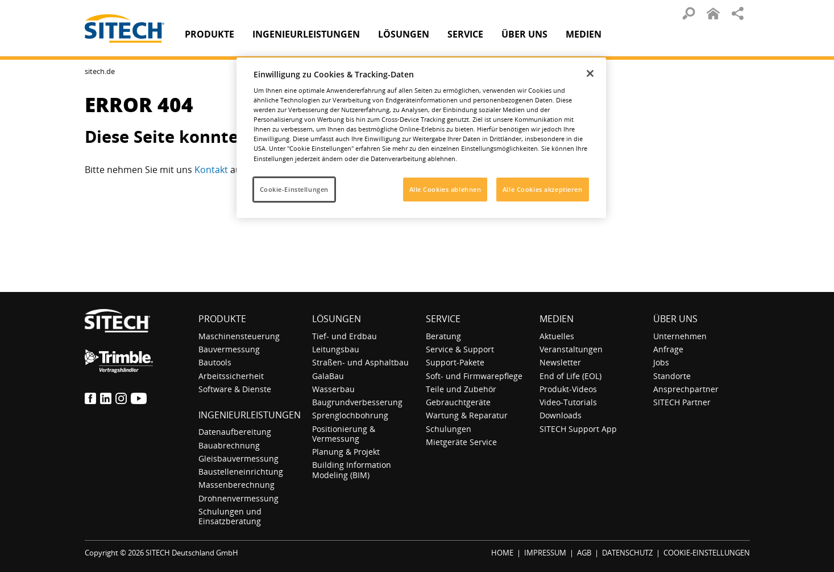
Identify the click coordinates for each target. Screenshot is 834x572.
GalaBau (328, 376)
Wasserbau (333, 389)
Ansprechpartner (686, 389)
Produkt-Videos (568, 389)
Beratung (443, 336)
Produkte (209, 34)
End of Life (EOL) (570, 376)
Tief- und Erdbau (344, 336)
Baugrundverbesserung (357, 402)
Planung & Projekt (346, 451)
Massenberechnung (236, 484)
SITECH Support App (578, 428)
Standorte (672, 376)
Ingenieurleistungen (249, 415)
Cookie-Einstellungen (294, 189)
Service (443, 318)
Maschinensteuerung (239, 336)
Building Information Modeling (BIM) (351, 469)
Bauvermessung (229, 349)
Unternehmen (680, 336)
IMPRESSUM (545, 553)
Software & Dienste (234, 389)
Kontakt (212, 169)
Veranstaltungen (571, 349)
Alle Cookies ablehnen (445, 189)
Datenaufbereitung (234, 431)
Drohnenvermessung (238, 498)
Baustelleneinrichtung (240, 471)
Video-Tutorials (568, 402)
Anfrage (668, 349)
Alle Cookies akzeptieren (543, 189)
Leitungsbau (335, 349)
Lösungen (336, 318)
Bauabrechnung (229, 445)
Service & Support (460, 349)
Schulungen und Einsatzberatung (230, 516)
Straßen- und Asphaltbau (360, 362)
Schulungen (448, 428)
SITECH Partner (682, 402)
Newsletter (560, 362)
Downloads (561, 415)
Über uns (675, 318)
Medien (557, 318)
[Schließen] (590, 73)
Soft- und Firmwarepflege (474, 376)
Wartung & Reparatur (467, 415)
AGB (584, 553)
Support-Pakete (455, 362)
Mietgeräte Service (461, 442)
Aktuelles (557, 336)
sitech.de (100, 71)
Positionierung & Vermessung (343, 433)
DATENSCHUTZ (627, 553)
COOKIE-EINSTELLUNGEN (706, 553)
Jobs (661, 362)
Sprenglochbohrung (350, 415)
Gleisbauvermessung (238, 458)
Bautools (214, 362)
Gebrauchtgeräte (458, 402)
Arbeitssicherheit (231, 376)
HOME (502, 553)
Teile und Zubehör (461, 389)
